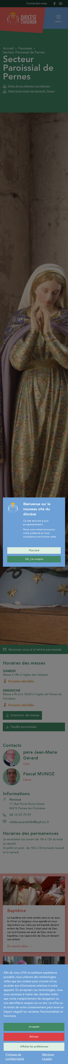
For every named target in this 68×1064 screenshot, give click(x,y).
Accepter (34, 1027)
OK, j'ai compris (34, 559)
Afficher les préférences (34, 1046)
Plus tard (34, 550)
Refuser (34, 1036)
